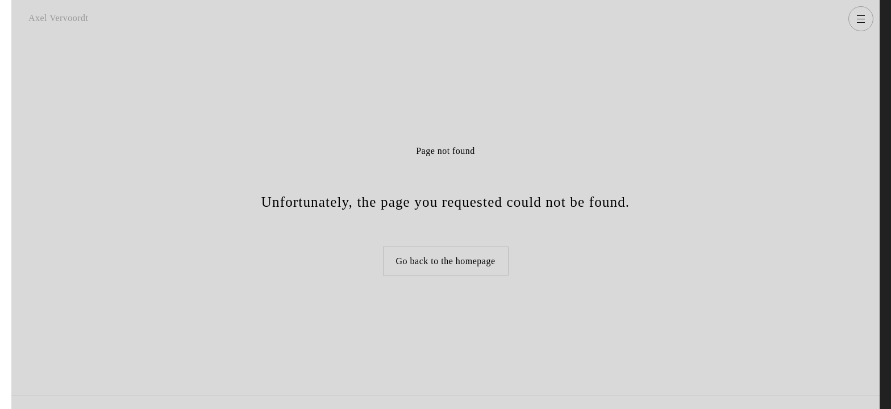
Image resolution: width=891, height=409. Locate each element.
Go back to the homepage (446, 261)
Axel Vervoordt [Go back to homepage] (58, 18)
